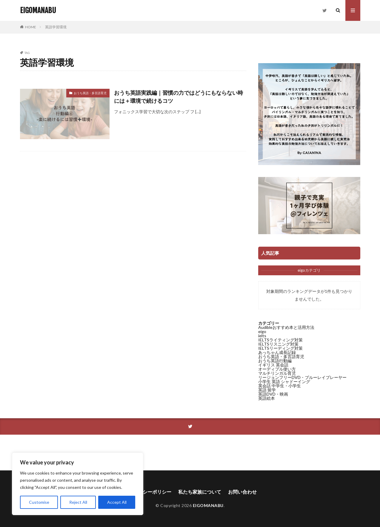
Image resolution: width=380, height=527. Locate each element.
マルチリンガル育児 (277, 373)
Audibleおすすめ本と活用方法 (286, 327)
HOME (30, 27)
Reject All (78, 502)
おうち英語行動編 (275, 360)
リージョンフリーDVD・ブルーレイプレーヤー (302, 377)
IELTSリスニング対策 (278, 343)
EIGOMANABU (38, 10)
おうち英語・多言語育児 (90, 93)
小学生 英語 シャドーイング (284, 381)
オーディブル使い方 (277, 368)
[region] (77, 484)
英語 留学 (267, 389)
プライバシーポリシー (147, 492)
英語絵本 (266, 398)
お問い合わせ (242, 492)
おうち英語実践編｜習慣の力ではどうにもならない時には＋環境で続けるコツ (178, 96)
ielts (262, 335)
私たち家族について (199, 492)
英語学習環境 (56, 27)
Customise (39, 502)
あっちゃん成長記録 (277, 352)
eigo (262, 331)
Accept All (117, 502)
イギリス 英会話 (273, 364)
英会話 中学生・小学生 (279, 385)
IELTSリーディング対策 (280, 348)
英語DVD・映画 (273, 394)
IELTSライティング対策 (280, 339)
